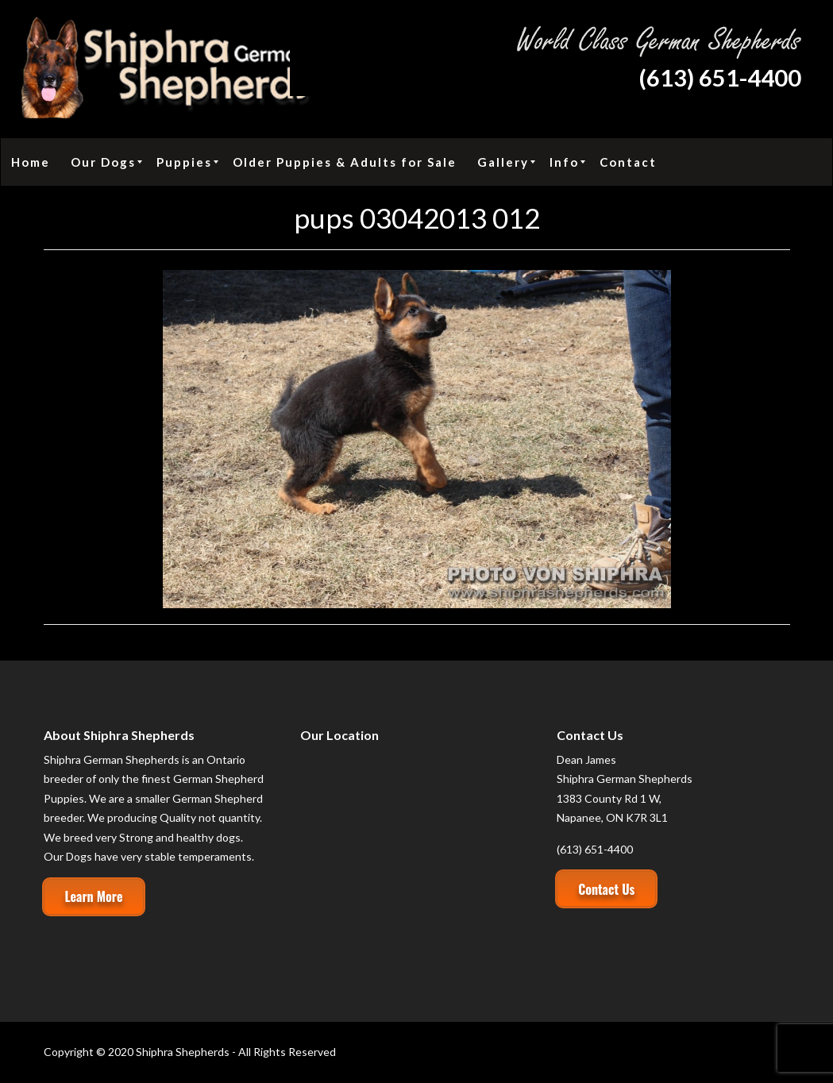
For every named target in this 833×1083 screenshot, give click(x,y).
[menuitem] (30, 162)
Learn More (94, 896)
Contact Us (606, 889)
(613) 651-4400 (719, 77)
